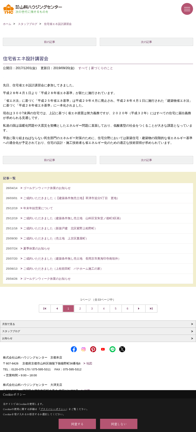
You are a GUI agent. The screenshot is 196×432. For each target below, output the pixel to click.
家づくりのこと (102, 68)
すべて (83, 68)
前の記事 (49, 41)
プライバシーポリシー (53, 409)
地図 (89, 363)
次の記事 (146, 41)
